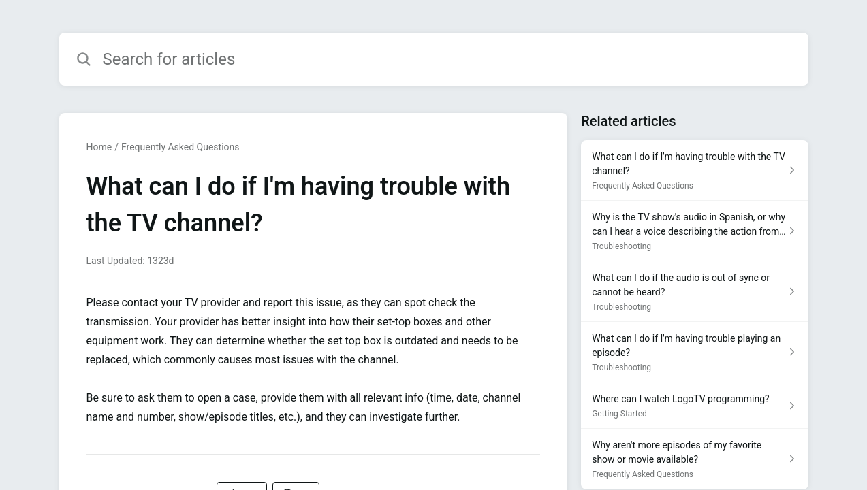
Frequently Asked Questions (180, 147)
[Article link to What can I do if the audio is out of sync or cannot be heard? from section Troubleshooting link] (694, 291)
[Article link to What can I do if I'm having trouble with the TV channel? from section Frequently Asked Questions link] (694, 170)
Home (99, 147)
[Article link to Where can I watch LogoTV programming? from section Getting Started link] (694, 405)
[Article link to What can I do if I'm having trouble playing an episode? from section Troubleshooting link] (694, 352)
